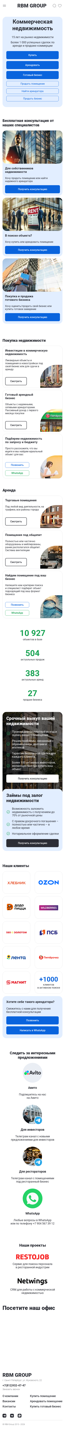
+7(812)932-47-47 (14, 1385)
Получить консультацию (32, 189)
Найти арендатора (33, 91)
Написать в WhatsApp (32, 1030)
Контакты (9, 1406)
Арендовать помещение (46, 1401)
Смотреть (16, 381)
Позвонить (17, 465)
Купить (32, 55)
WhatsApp (17, 473)
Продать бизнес (32, 98)
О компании (10, 1396)
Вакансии (9, 1401)
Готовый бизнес (32, 75)
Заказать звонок (11, 1389)
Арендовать (32, 65)
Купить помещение (43, 1396)
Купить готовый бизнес (45, 1406)
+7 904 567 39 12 (43, 1223)
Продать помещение (33, 83)
